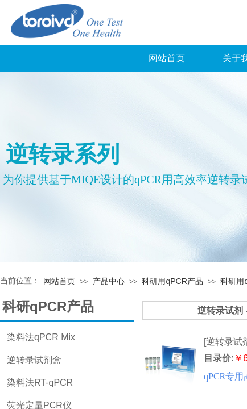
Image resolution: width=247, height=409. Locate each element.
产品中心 (109, 281)
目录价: (219, 358)
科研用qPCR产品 (172, 281)
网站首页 (167, 58)
